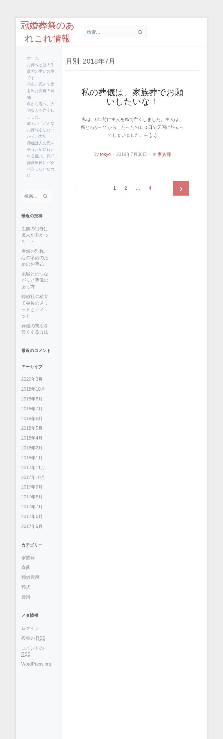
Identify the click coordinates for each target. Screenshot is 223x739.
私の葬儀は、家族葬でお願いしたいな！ (132, 97)
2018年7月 (32, 408)
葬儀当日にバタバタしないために (40, 169)
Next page (181, 189)
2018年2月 (32, 447)
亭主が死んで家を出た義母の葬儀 (40, 90)
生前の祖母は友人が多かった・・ (34, 235)
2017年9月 (32, 487)
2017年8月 (32, 496)
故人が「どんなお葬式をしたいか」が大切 (40, 129)
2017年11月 (33, 467)
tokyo (105, 154)
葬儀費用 (30, 577)
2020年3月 (32, 379)
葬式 (25, 587)
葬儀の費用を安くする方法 (34, 329)
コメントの (32, 651)
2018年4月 (32, 438)
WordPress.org (36, 664)
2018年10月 (33, 389)
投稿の (33, 638)
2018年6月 (32, 418)
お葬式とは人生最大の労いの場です (40, 71)
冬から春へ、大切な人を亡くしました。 (40, 110)
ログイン (30, 628)
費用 (25, 597)
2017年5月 (32, 526)
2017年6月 (32, 516)
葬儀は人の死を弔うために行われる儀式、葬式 (40, 149)
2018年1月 (32, 457)
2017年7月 (32, 506)
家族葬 (28, 557)
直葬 (25, 567)
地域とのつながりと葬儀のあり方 (34, 280)
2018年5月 (32, 428)
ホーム (33, 58)
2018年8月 (32, 399)
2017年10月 (33, 477)
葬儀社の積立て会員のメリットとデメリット (34, 306)
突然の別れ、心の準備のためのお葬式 (34, 258)
